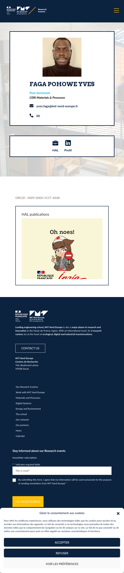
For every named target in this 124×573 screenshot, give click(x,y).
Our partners (22, 425)
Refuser (62, 553)
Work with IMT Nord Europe (30, 392)
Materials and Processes (28, 397)
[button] (118, 513)
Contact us (30, 348)
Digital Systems (23, 403)
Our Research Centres (27, 386)
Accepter (62, 542)
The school (21, 414)
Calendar (20, 436)
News (19, 430)
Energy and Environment (28, 408)
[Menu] (116, 10)
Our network (22, 419)
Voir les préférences (62, 564)
